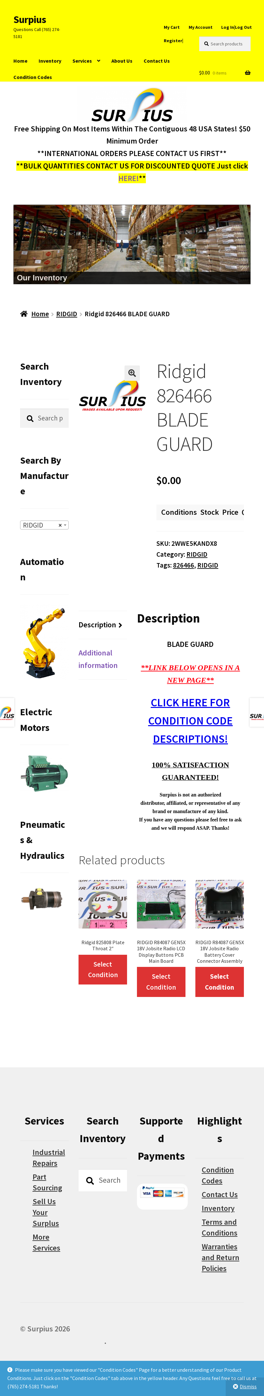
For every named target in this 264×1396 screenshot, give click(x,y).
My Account (201, 27)
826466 (183, 565)
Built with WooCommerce (62, 1341)
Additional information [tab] (98, 659)
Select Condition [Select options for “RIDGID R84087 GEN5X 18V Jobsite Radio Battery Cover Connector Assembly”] (219, 982)
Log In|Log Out (236, 27)
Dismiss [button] (248, 1386)
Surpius (29, 19)
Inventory (50, 61)
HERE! (128, 178)
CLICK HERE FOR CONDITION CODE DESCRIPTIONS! (190, 720)
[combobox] (44, 525)
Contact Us (157, 61)
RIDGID (66, 314)
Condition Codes (32, 77)
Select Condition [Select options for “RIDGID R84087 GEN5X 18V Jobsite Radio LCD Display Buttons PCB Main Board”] (161, 982)
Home (20, 61)
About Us (121, 61)
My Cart (172, 27)
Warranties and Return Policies (220, 1257)
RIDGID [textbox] (42, 525)
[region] (132, 244)
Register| (173, 40)
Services (82, 61)
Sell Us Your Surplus (46, 1212)
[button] (132, 373)
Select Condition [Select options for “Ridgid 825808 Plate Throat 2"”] (103, 969)
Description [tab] (97, 625)
